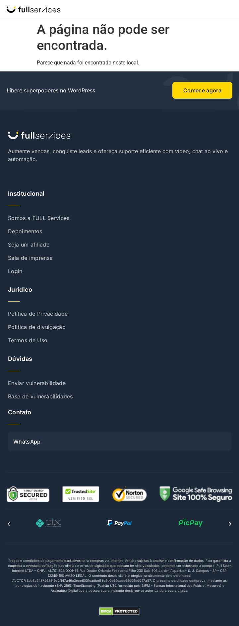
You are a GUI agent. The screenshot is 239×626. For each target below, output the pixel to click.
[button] (9, 524)
